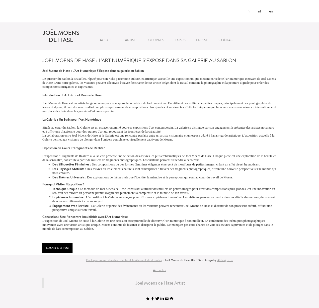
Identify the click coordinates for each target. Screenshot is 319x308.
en (271, 11)
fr (248, 11)
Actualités (159, 270)
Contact (227, 40)
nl (259, 11)
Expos (180, 40)
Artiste (131, 40)
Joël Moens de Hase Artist (160, 283)
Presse (202, 40)
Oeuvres (156, 40)
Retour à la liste (57, 248)
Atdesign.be (225, 260)
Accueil (107, 40)
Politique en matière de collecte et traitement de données (124, 260)
